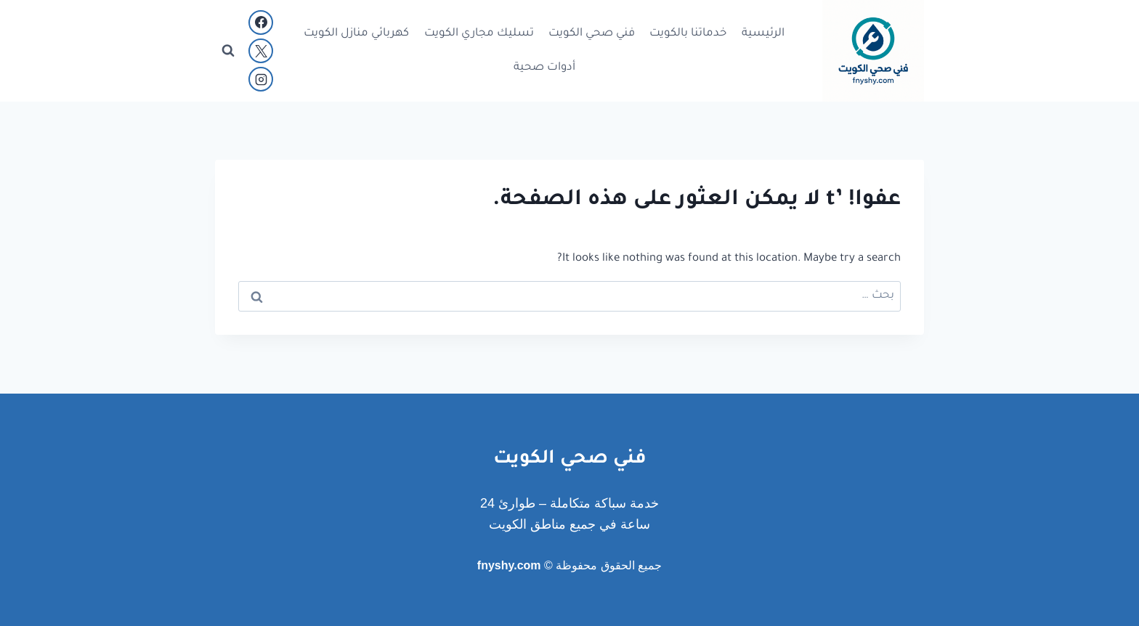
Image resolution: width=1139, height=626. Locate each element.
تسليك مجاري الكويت (479, 34)
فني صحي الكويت (591, 34)
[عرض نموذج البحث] (228, 51)
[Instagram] (260, 79)
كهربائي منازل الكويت (356, 34)
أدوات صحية (544, 68)
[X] (260, 50)
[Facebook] (260, 22)
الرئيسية (763, 34)
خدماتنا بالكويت (687, 34)
